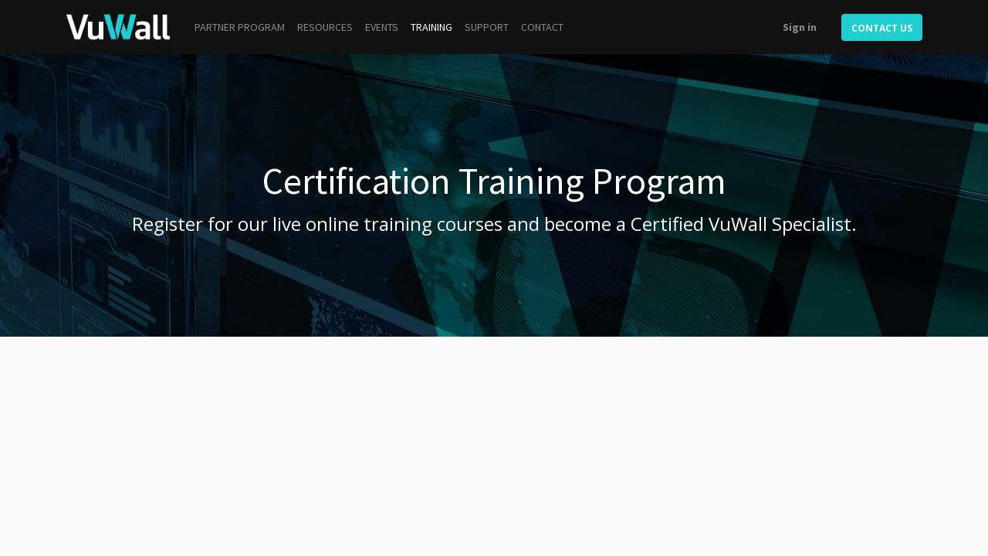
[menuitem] (239, 27)
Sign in (800, 27)
